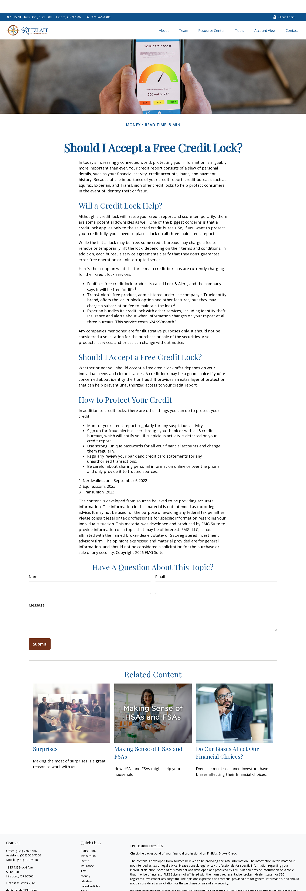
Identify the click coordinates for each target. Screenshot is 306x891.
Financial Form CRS (149, 833)
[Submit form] (40, 631)
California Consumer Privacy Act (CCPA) (270, 878)
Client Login (284, 4)
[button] (164, 17)
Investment (88, 843)
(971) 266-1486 (26, 838)
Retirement (88, 838)
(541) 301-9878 (27, 847)
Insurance (87, 853)
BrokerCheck (227, 841)
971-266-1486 (98, 4)
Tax (83, 858)
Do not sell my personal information (255, 883)
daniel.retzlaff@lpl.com (21, 878)
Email (160, 563)
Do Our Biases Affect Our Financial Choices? (227, 739)
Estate (85, 848)
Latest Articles (90, 873)
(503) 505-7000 (30, 843)
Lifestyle (86, 868)
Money (85, 863)
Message (37, 592)
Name (34, 563)
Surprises (45, 736)
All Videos (87, 879)
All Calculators (90, 884)
